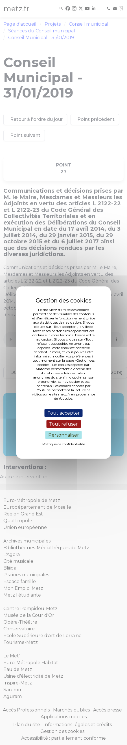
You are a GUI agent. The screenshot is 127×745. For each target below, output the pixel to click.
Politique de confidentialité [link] (63, 444)
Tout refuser (63, 423)
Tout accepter (63, 412)
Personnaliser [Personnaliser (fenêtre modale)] (63, 435)
